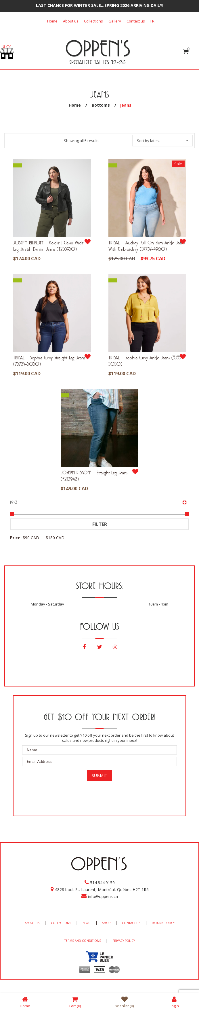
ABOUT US (32, 923)
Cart (75, 1002)
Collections (93, 21)
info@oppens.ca (103, 896)
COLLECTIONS (61, 923)
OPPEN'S (97, 48)
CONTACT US (131, 923)
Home (52, 21)
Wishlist (124, 1002)
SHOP (106, 923)
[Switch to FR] (152, 21)
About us (71, 21)
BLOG (87, 923)
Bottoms (101, 105)
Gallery (114, 21)
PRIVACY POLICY (123, 941)
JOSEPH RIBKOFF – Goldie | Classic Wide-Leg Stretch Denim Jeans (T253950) (49, 245)
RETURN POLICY (163, 923)
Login (174, 1002)
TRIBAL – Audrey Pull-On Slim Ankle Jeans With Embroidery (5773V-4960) (146, 245)
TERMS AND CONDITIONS (82, 941)
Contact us (136, 21)
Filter (99, 524)
